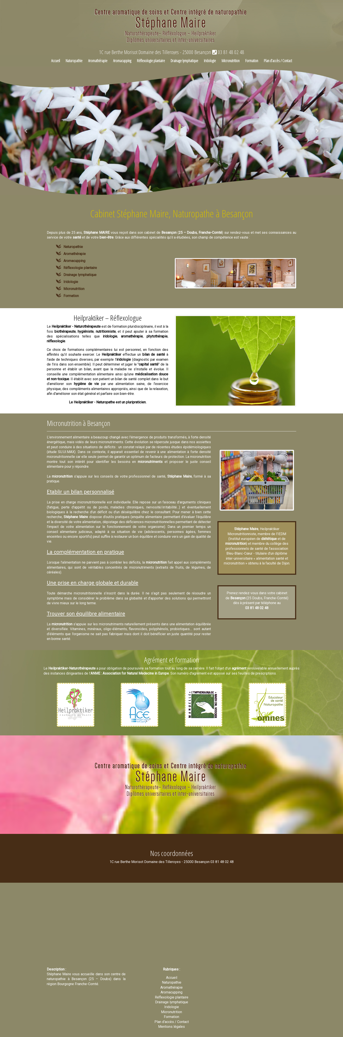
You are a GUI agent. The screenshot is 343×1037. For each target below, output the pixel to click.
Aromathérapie (97, 60)
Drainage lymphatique (184, 60)
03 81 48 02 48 (228, 52)
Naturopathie (74, 60)
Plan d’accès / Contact (278, 60)
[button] (25, 131)
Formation (251, 60)
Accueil (55, 60)
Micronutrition (231, 60)
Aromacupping (122, 60)
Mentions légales (171, 1027)
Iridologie (210, 60)
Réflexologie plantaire (151, 60)
